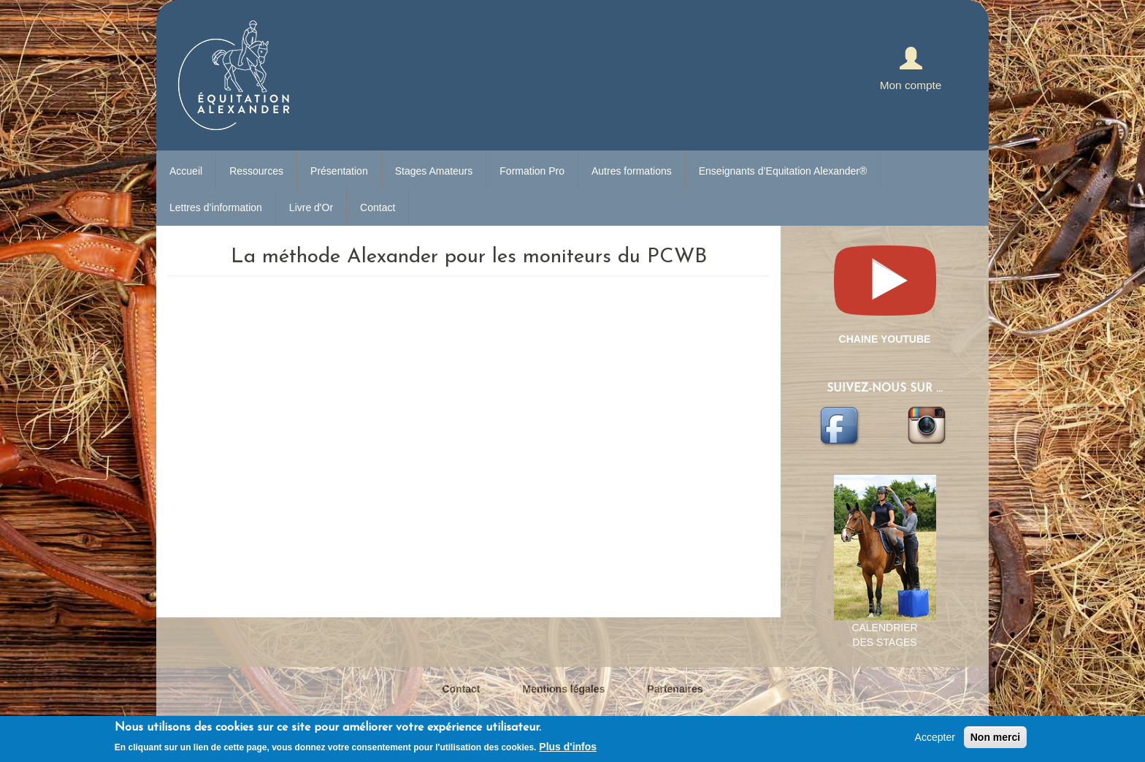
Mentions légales (564, 689)
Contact (377, 207)
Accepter (935, 737)
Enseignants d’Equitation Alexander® (783, 171)
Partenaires (674, 689)
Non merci (995, 737)
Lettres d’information (215, 207)
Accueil (185, 171)
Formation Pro (531, 171)
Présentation (339, 171)
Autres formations (631, 171)
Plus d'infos (568, 747)
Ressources (256, 171)
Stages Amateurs (434, 171)
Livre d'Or (311, 207)
